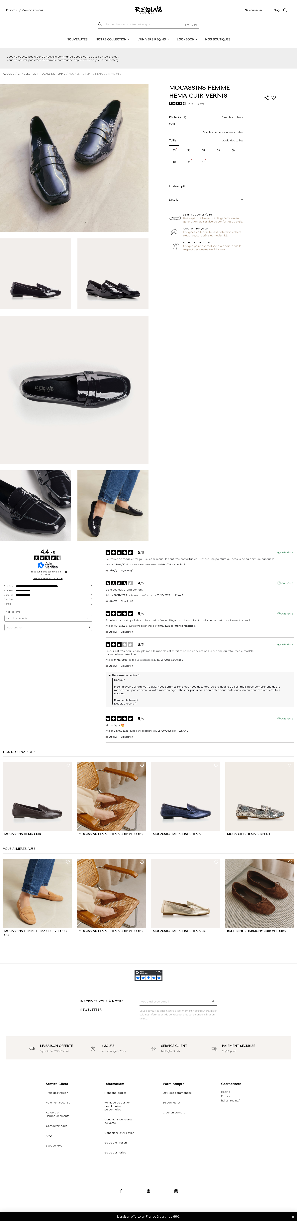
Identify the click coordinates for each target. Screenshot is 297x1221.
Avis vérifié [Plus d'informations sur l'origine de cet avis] (287, 552)
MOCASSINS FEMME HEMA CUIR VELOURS (110, 834)
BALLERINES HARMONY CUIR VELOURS (256, 931)
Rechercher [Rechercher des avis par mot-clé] (46, 627)
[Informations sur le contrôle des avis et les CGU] (66, 571)
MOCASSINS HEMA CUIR (22, 834)
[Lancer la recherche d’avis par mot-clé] (89, 627)
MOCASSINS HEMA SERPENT (248, 834)
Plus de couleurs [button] (232, 117)
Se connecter (253, 10)
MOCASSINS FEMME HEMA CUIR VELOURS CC (36, 933)
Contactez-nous (32, 10)
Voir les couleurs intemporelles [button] (223, 132)
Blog (276, 10)
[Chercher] (148, 24)
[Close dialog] (293, 1217)
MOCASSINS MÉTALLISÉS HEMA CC (179, 931)
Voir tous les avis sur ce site (47, 578)
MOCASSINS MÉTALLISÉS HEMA (177, 834)
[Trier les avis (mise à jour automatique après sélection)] (48, 618)
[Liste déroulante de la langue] (12, 10)
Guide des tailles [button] (232, 140)
